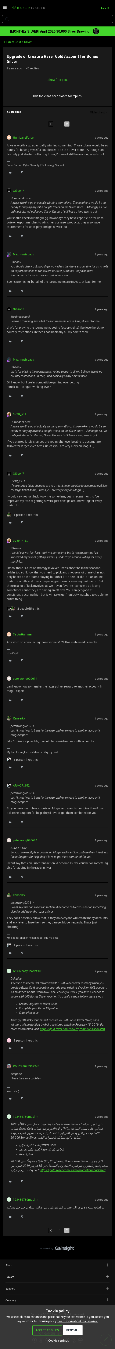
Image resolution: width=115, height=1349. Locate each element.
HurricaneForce (23, 137)
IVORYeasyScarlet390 (27, 971)
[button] (4, 9)
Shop (57, 1265)
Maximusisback (23, 254)
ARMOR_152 (21, 785)
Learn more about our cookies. (78, 1321)
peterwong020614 (25, 679)
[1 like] (22, 515)
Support (57, 1288)
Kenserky (19, 718)
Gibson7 (18, 191)
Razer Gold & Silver (19, 42)
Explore (57, 1277)
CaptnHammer (22, 634)
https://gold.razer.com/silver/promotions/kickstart (72, 1029)
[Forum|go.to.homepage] (28, 8)
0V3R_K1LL (20, 414)
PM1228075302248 (26, 1066)
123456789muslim (25, 1117)
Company (57, 1300)
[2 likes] (23, 608)
